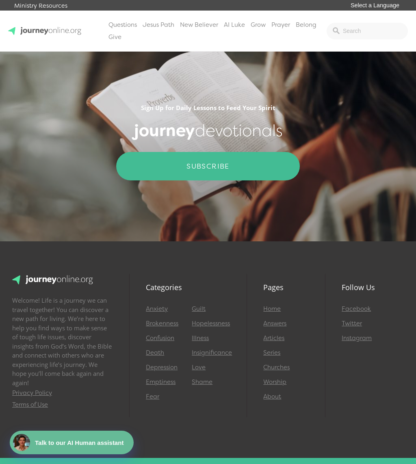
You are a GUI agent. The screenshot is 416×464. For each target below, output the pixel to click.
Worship (274, 382)
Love (199, 367)
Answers (274, 323)
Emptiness (161, 382)
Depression (162, 367)
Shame (202, 382)
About (272, 396)
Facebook (356, 309)
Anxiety (157, 309)
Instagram (357, 338)
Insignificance (211, 353)
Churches (276, 367)
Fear (152, 396)
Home (272, 309)
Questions (122, 25)
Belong (306, 25)
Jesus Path (158, 25)
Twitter (352, 323)
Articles (273, 338)
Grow (258, 25)
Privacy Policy (32, 393)
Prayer (280, 25)
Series (271, 353)
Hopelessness (211, 323)
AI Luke (234, 25)
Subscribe (208, 166)
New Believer (199, 25)
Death (155, 353)
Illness (200, 338)
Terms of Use (30, 405)
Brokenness (162, 323)
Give (114, 37)
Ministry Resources (40, 6)
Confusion (160, 338)
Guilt (199, 309)
